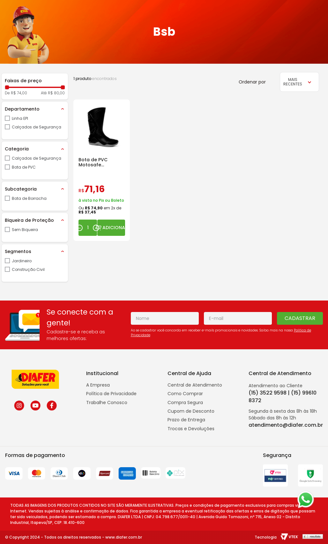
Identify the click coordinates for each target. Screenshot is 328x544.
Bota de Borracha (29, 198)
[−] (79, 228)
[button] (35, 109)
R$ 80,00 (56, 93)
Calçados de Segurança (36, 127)
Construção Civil (28, 269)
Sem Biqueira (25, 229)
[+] (96, 228)
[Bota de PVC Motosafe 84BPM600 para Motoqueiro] (101, 170)
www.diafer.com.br (123, 537)
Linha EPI (20, 118)
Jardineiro (22, 261)
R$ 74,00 (19, 93)
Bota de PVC (24, 167)
